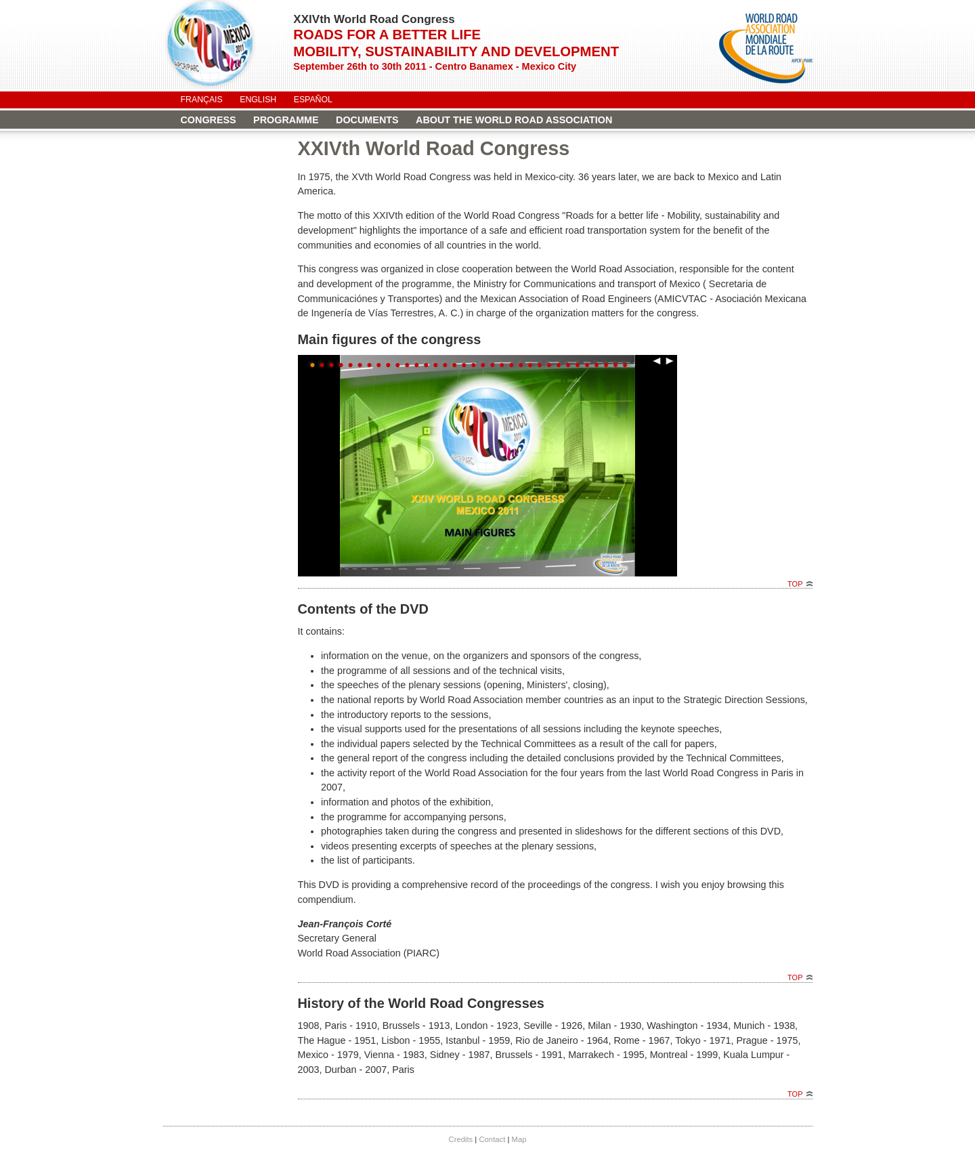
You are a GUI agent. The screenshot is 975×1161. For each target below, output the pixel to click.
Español (313, 99)
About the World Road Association (514, 119)
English (258, 99)
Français (202, 99)
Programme (286, 119)
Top (795, 584)
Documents (367, 119)
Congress (208, 119)
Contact (492, 1139)
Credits (460, 1139)
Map (519, 1139)
